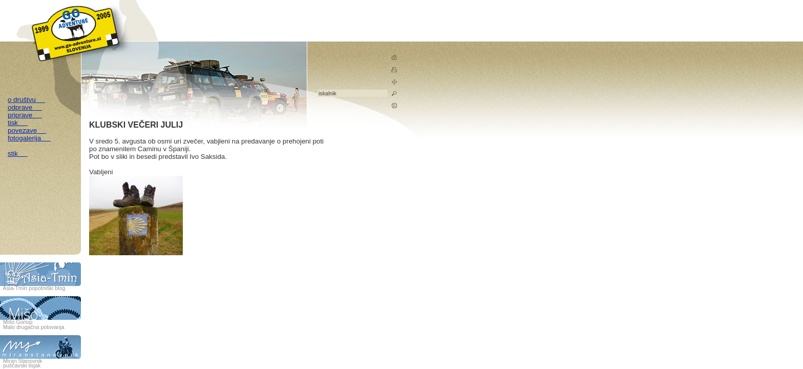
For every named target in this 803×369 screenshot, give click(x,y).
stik (18, 153)
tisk (18, 123)
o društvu (26, 100)
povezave (27, 130)
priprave (25, 115)
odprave (25, 107)
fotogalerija (29, 138)
